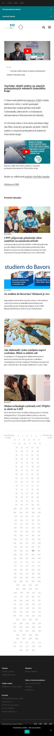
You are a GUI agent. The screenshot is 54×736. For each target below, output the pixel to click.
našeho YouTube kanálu (37, 176)
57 (27, 474)
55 (16, 474)
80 (17, 493)
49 (38, 467)
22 (27, 447)
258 (21, 631)
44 (38, 463)
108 (33, 513)
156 (21, 551)
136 (21, 535)
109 (39, 513)
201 (24, 585)
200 (17, 585)
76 (22, 489)
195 (15, 581)
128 (33, 528)
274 (39, 643)
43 (32, 463)
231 (33, 608)
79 (38, 489)
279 (39, 646)
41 (22, 463)
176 (21, 566)
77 (27, 489)
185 (15, 574)
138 (33, 535)
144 (39, 539)
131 (21, 532)
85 (16, 497)
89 (38, 497)
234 (21, 612)
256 (39, 627)
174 (39, 562)
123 (33, 524)
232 (39, 608)
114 (38, 516)
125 (15, 528)
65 (16, 482)
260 (33, 631)
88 (32, 497)
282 (33, 650)
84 (38, 493)
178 (33, 566)
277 (27, 646)
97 (27, 505)
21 (22, 447)
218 (15, 600)
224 (21, 604)
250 (33, 623)
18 (35, 444)
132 (27, 532)
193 (33, 577)
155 (15, 551)
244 (23, 620)
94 (38, 501)
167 (27, 558)
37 (27, 459)
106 (21, 513)
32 (27, 455)
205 (24, 589)
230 (27, 608)
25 (16, 451)
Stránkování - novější (9, 436)
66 (22, 482)
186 (21, 574)
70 (17, 486)
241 (33, 616)
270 (15, 643)
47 (27, 467)
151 (21, 547)
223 (14, 604)
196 (21, 581)
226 (33, 604)
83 (32, 493)
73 (32, 486)
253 (21, 627)
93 (32, 501)
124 (39, 524)
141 (21, 539)
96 (22, 505)
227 (39, 604)
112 (27, 516)
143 (33, 539)
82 (27, 493)
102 (27, 509)
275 (14, 646)
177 (27, 566)
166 (21, 558)
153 (33, 547)
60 (16, 478)
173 (33, 562)
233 (14, 612)
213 (15, 597)
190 (15, 577)
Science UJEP (34, 100)
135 (15, 535)
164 (39, 555)
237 (39, 612)
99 (38, 505)
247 (14, 623)
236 (33, 612)
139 (39, 535)
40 (16, 463)
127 (27, 528)
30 (17, 455)
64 (38, 478)
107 (27, 513)
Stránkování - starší (47, 436)
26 (22, 451)
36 (22, 459)
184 (39, 570)
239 (20, 616)
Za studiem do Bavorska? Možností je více (26, 294)
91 (22, 501)
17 (30, 444)
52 (27, 470)
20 (17, 447)
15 (19, 444)
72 (27, 486)
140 (15, 539)
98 (33, 505)
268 (30, 639)
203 (36, 585)
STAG (10, 3)
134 (39, 532)
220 (27, 600)
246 (36, 620)
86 (22, 497)
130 (15, 532)
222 (39, 600)
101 (21, 509)
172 (27, 562)
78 (32, 489)
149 (39, 543)
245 (30, 620)
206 (30, 589)
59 (38, 474)
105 (15, 513)
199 (39, 581)
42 (27, 463)
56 (22, 474)
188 (33, 574)
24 (38, 447)
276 (21, 646)
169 (39, 558)
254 (27, 627)
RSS (20, 724)
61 (22, 478)
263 (24, 635)
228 (15, 608)
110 (16, 516)
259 (27, 631)
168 (33, 558)
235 (27, 612)
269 (36, 639)
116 (21, 520)
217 (39, 597)
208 (15, 593)
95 (16, 505)
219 (21, 600)
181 (21, 570)
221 (33, 600)
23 (32, 447)
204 (17, 589)
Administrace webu (9, 724)
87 (27, 497)
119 (38, 520)
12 (34, 440)
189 (39, 574)
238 (14, 616)
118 (33, 520)
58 (32, 474)
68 (33, 482)
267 (24, 639)
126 (21, 528)
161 (21, 555)
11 (29, 440)
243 (17, 620)
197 (27, 581)
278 (33, 646)
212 (39, 593)
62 (27, 478)
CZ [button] (4, 3)
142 (27, 539)
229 (21, 608)
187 (27, 574)
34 (38, 455)
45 (16, 467)
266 (17, 639)
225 (27, 604)
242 (39, 616)
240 (27, 616)
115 (16, 520)
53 (32, 470)
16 (24, 444)
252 (14, 627)
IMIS (16, 3)
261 (39, 631)
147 (27, 543)
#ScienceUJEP (11, 184)
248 (21, 623)
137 (27, 535)
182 (27, 570)
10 (24, 440)
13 (39, 440)
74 (38, 486)
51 (22, 470)
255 (33, 627)
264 (30, 635)
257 (14, 631)
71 (22, 486)
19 (40, 444)
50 (17, 470)
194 (39, 577)
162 (27, 555)
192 (27, 577)
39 (38, 459)
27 (27, 451)
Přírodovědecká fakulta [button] (27, 9)
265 (36, 635)
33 (32, 455)
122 (27, 524)
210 (27, 593)
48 (33, 467)
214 (21, 597)
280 (21, 650)
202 (30, 585)
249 (27, 623)
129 (39, 528)
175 (15, 566)
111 (21, 516)
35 (16, 459)
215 (27, 597)
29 (38, 451)
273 (33, 643)
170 (15, 562)
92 (27, 501)
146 (21, 543)
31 (22, 455)
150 (15, 547)
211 (34, 593)
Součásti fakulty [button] (27, 16)
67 (27, 482)
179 (39, 566)
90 (16, 501)
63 (32, 478)
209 (21, 593)
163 (33, 555)
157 (27, 551)
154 (39, 547)
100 (15, 509)
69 (38, 482)
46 (22, 467)
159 (39, 551)
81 (22, 493)
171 (21, 562)
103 (33, 509)
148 (33, 543)
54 (38, 470)
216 (33, 597)
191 (21, 577)
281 (27, 650)
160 (15, 555)
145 (15, 543)
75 (16, 489)
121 (21, 524)
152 (27, 547)
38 (32, 459)
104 (39, 509)
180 (15, 570)
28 (32, 451)
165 (15, 558)
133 (33, 532)
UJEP (22, 3)
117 (27, 520)
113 (33, 516)
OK (27, 731)
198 (33, 581)
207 (36, 589)
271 (21, 643)
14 (14, 444)
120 (15, 524)
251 (40, 623)
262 (17, 635)
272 (27, 643)
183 (33, 570)
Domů (9, 67)
